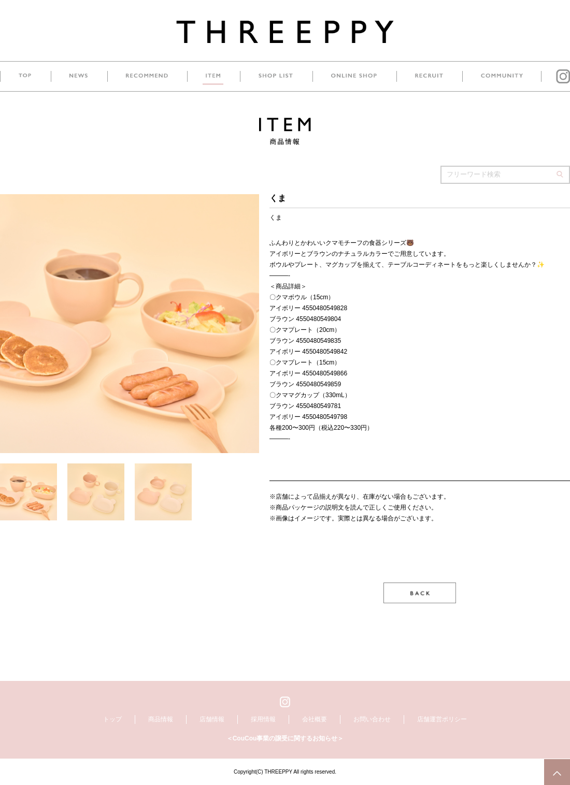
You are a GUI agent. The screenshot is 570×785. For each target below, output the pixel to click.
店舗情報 (212, 719)
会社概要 (314, 719)
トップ (112, 719)
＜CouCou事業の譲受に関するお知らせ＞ (285, 738)
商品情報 (160, 719)
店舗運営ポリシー (442, 719)
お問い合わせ (372, 719)
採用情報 (263, 719)
